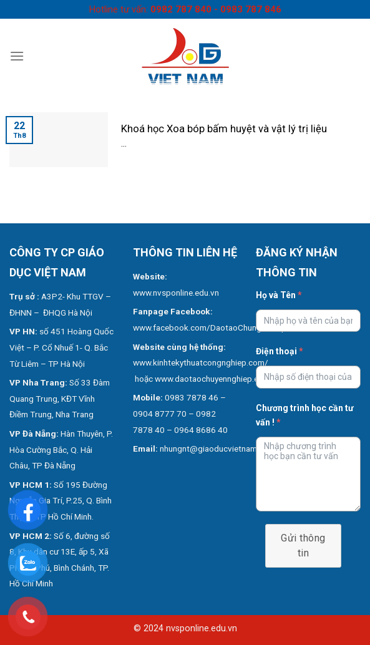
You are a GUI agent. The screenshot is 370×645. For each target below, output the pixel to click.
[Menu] (16, 56)
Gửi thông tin (303, 545)
